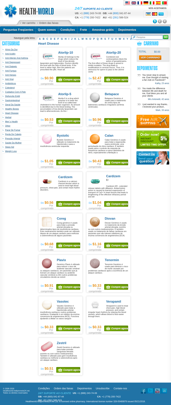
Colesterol (10, 88)
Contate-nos (120, 388)
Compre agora (71, 79)
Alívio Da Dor (11, 49)
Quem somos (47, 29)
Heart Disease (12, 113)
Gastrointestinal (12, 100)
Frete (83, 29)
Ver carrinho (28, 23)
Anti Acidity (10, 54)
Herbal (8, 117)
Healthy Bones (12, 109)
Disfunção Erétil (12, 96)
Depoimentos (127, 29)
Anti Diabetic (11, 66)
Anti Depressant (12, 62)
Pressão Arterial (12, 138)
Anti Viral (9, 79)
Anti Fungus (10, 71)
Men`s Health (11, 121)
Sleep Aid (9, 147)
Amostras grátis (103, 29)
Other (7, 126)
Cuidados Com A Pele (15, 92)
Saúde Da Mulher (13, 143)
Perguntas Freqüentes (18, 29)
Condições (67, 29)
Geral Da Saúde (12, 104)
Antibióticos (10, 83)
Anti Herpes (10, 75)
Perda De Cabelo (13, 134)
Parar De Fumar (12, 130)
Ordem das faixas (48, 23)
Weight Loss (11, 151)
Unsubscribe (102, 388)
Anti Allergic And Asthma (16, 58)
